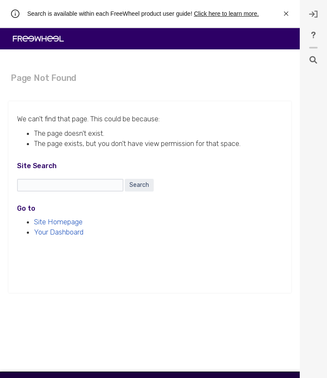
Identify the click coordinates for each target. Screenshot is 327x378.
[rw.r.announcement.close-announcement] (286, 13)
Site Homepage (58, 222)
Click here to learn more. (226, 13)
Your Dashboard (58, 232)
